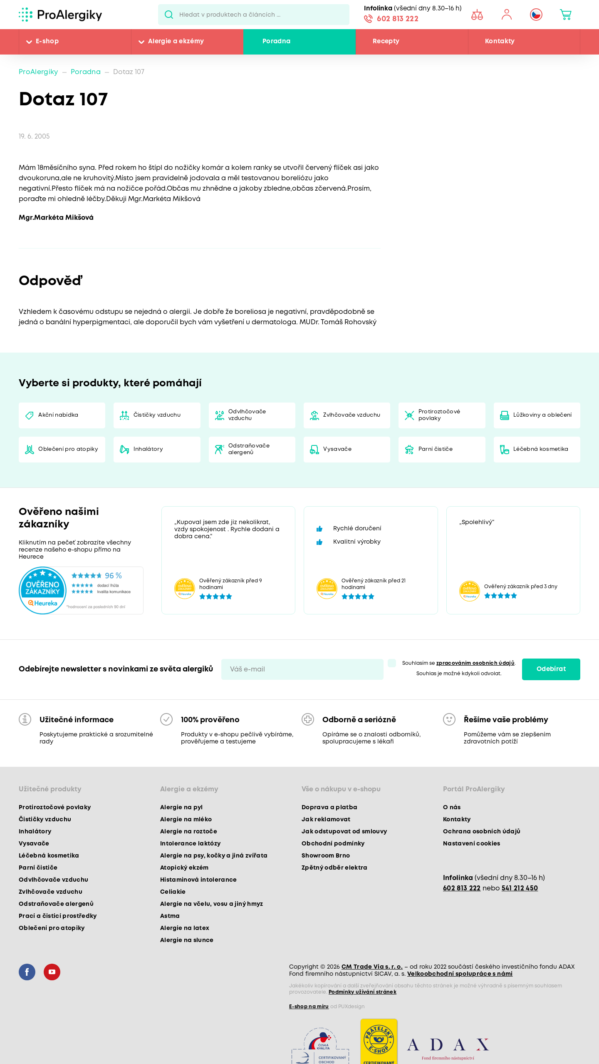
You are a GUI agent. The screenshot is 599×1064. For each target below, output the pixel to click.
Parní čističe (435, 449)
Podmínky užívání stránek (362, 992)
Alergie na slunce (187, 940)
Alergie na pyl (181, 807)
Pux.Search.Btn (168, 15)
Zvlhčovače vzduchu (351, 415)
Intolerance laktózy (190, 843)
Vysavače (337, 449)
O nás (452, 807)
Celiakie (173, 892)
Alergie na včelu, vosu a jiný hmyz (211, 904)
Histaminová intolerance (198, 880)
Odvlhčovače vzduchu (247, 415)
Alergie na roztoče (188, 831)
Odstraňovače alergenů (249, 449)
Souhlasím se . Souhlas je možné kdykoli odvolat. (459, 668)
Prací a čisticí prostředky (58, 916)
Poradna (276, 42)
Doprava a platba (329, 807)
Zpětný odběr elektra (335, 867)
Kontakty (500, 42)
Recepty (386, 42)
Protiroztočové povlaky (439, 415)
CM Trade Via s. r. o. (372, 967)
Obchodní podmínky (333, 843)
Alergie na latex (184, 928)
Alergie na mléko (186, 819)
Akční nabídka (58, 415)
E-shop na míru (309, 1006)
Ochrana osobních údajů (481, 831)
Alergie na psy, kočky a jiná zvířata (213, 855)
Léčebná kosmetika (541, 449)
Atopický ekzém (184, 867)
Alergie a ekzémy (176, 42)
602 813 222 (397, 19)
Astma (170, 916)
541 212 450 (520, 888)
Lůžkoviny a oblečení (542, 415)
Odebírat (551, 669)
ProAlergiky (38, 72)
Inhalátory (148, 449)
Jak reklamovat (326, 819)
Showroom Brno (326, 855)
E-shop (47, 42)
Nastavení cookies (471, 843)
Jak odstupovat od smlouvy (344, 831)
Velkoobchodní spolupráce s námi (460, 974)
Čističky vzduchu (157, 415)
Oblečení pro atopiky (68, 449)
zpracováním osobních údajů (475, 663)
